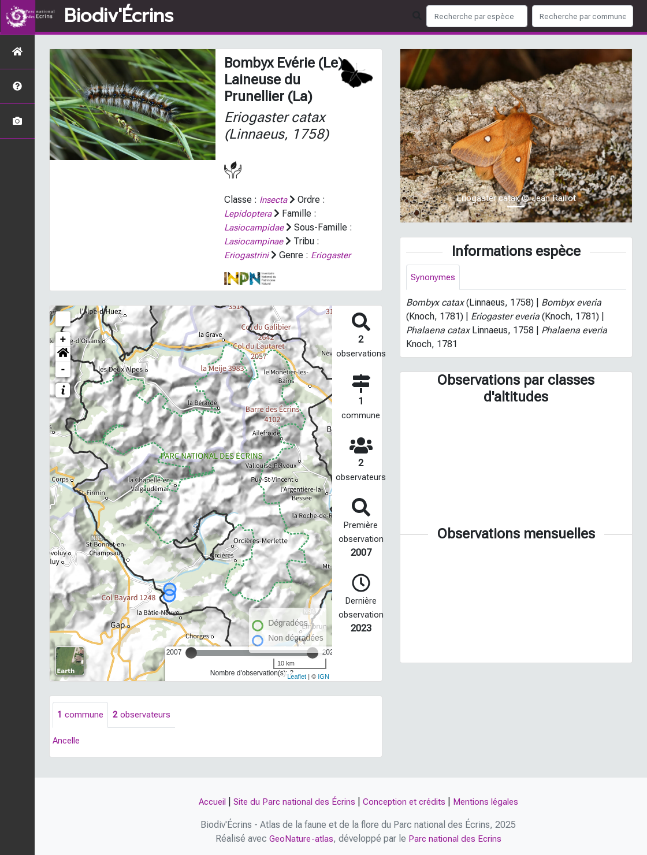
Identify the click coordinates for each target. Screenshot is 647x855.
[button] (62, 368)
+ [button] (63, 353)
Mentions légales (492, 801)
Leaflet (296, 689)
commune (81, 728)
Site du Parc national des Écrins (291, 801)
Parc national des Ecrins (456, 838)
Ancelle (68, 754)
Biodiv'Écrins (118, 16)
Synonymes (433, 277)
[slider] (191, 666)
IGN (323, 689)
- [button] (63, 384)
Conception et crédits (406, 801)
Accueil (204, 801)
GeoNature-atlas (299, 838)
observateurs (143, 728)
